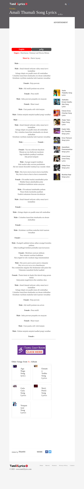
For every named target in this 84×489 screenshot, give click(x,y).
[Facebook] (68, 4)
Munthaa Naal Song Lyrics (66, 176)
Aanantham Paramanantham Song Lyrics (67, 149)
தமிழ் (41, 49)
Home (41, 465)
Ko (61, 14)
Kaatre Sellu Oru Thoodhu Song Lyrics (66, 131)
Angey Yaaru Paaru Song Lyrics (66, 122)
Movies (47, 465)
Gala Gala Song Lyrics (23, 391)
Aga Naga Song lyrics (23, 372)
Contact (72, 465)
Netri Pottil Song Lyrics (44, 391)
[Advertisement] (31, 32)
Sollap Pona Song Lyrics (66, 167)
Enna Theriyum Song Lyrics (67, 139)
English (21, 49)
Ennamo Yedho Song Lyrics (44, 373)
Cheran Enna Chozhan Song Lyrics (67, 113)
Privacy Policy (63, 465)
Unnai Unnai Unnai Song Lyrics (66, 159)
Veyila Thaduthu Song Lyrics (67, 93)
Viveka (12, 8)
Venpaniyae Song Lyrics (24, 409)
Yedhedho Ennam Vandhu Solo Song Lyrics (67, 103)
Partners (54, 465)
